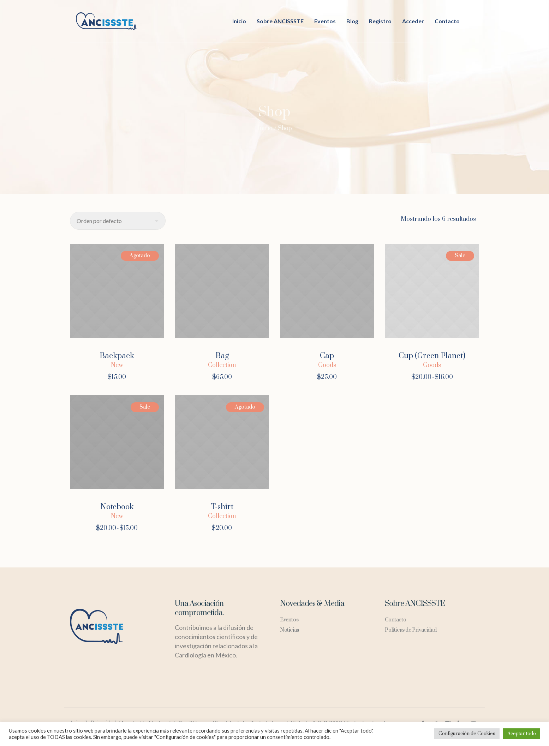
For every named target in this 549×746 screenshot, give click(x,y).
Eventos (289, 619)
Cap (327, 356)
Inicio (265, 128)
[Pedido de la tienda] (118, 221)
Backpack (117, 356)
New (117, 365)
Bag (222, 356)
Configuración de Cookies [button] (466, 733)
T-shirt (222, 507)
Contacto (395, 619)
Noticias (289, 630)
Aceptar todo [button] (521, 733)
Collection (222, 365)
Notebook (117, 507)
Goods (327, 365)
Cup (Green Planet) (432, 356)
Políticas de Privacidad (410, 630)
